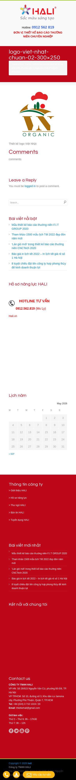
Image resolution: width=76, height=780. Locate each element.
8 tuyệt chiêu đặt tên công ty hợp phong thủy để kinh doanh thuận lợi (39, 265)
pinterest (27, 730)
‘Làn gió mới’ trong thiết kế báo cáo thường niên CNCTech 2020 (38, 246)
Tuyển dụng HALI (20, 520)
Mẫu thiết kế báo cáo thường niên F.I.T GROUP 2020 (35, 226)
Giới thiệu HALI (19, 490)
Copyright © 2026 (18, 763)
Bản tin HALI (17, 512)
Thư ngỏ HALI (18, 505)
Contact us (19, 678)
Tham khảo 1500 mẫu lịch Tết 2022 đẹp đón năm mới (38, 236)
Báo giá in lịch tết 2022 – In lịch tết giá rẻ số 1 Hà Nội (38, 255)
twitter (16, 730)
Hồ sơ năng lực (19, 498)
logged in (30, 186)
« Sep (11, 454)
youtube (21, 730)
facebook (11, 730)
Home (28, 64)
